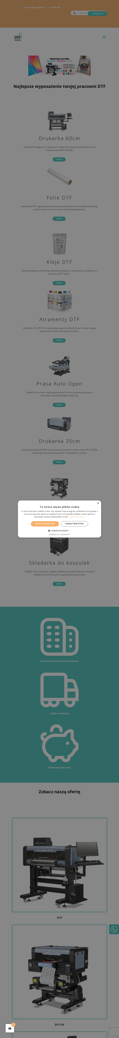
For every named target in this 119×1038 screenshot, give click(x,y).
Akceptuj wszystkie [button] (45, 523)
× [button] (98, 503)
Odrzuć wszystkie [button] (74, 523)
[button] (59, 530)
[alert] (59, 519)
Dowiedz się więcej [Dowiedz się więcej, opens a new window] (76, 517)
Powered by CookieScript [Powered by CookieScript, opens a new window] (59, 535)
